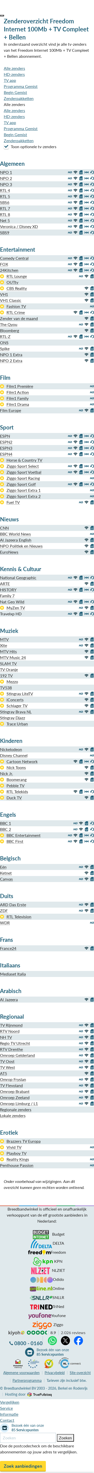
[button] (2, 15)
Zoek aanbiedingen (23, 1466)
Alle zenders (14, 68)
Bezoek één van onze (53, 1352)
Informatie (9, 1414)
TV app (10, 80)
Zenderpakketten (19, 98)
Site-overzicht (80, 1373)
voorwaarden (21, 1373)
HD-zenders (14, 74)
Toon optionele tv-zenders (30, 146)
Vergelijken (9, 1402)
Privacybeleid (55, 1373)
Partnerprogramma (27, 1380)
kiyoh (17, 1333)
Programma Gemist (21, 86)
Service (6, 1408)
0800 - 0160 (28, 1343)
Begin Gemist (15, 92)
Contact (7, 1420)
